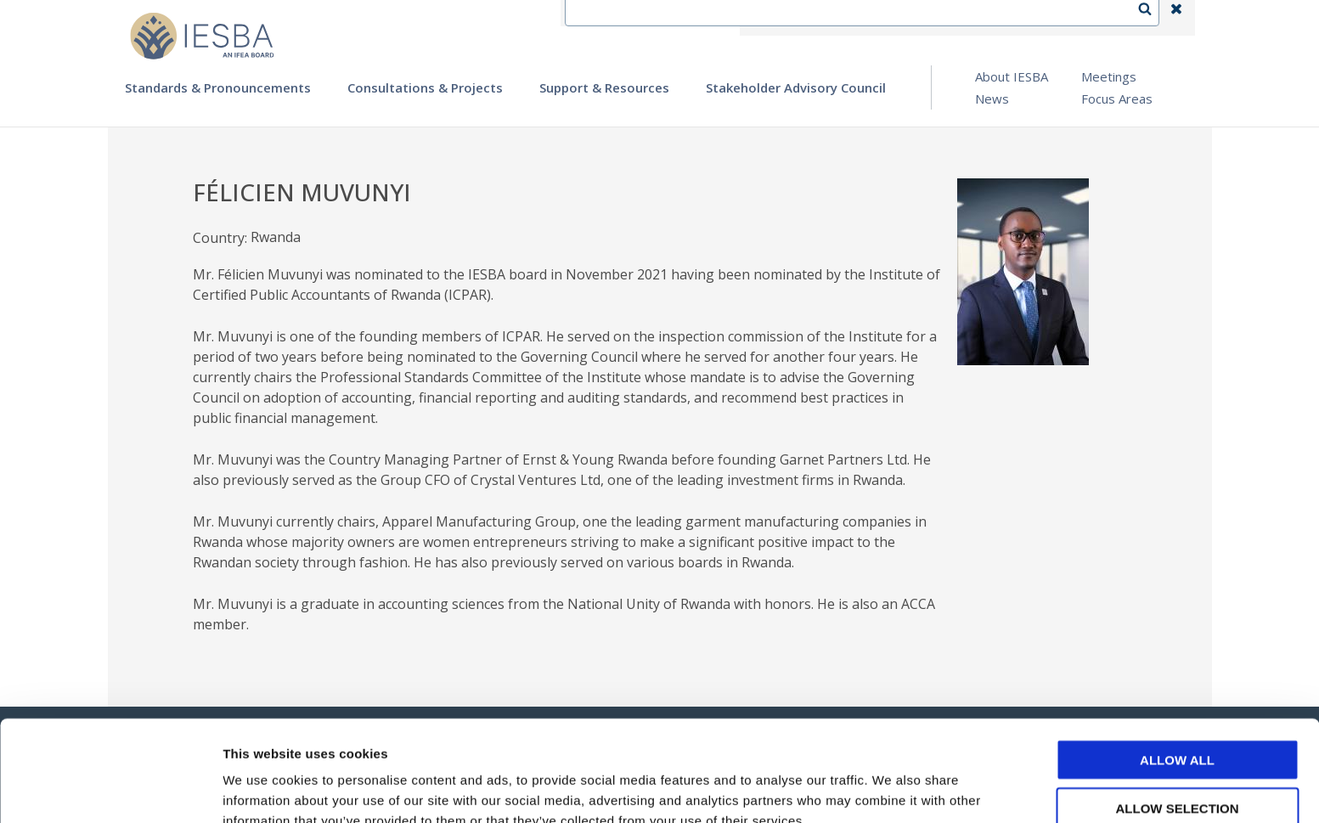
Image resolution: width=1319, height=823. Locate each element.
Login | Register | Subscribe (1041, 17)
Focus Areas (1117, 98)
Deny (1177, 769)
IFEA (767, 17)
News (992, 98)
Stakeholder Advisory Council (796, 87)
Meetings (1108, 76)
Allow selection (1177, 721)
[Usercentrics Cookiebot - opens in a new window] (110, 790)
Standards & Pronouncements (218, 87)
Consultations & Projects (425, 87)
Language (909, 17)
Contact (830, 17)
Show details (891, 789)
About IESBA (1011, 76)
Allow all (1177, 673)
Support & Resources (604, 87)
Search (1153, 18)
